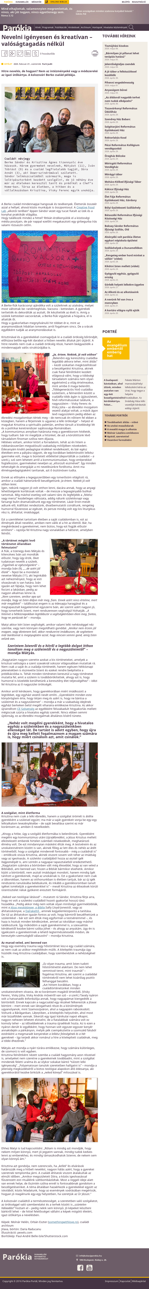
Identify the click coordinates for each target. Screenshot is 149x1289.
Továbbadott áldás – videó (122, 422)
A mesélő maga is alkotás (122, 429)
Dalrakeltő (32, 911)
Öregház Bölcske (115, 156)
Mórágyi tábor (113, 174)
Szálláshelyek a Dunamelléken (123, 248)
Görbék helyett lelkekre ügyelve (124, 284)
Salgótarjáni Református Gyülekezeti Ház (120, 128)
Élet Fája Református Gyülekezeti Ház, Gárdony (121, 198)
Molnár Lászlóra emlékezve (123, 432)
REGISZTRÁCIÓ (139, 2)
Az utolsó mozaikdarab (120, 425)
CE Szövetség (25, 709)
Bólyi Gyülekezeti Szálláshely (122, 207)
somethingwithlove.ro (63, 1222)
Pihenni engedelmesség (119, 82)
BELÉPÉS (126, 2)
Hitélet (8, 64)
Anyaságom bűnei (116, 90)
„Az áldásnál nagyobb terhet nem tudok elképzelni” (122, 99)
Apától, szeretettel (118, 436)
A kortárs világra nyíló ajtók (122, 310)
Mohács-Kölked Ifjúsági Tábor (123, 182)
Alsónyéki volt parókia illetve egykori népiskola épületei (123, 238)
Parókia (16, 28)
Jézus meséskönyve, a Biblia (28, 907)
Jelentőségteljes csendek (120, 64)
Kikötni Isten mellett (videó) (122, 266)
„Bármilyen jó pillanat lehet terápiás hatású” (122, 55)
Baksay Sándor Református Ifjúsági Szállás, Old (121, 227)
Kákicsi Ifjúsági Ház (117, 189)
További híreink (119, 35)
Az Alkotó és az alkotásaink (122, 292)
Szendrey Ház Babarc (117, 119)
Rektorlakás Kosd (115, 137)
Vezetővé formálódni (119, 439)
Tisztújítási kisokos (116, 46)
